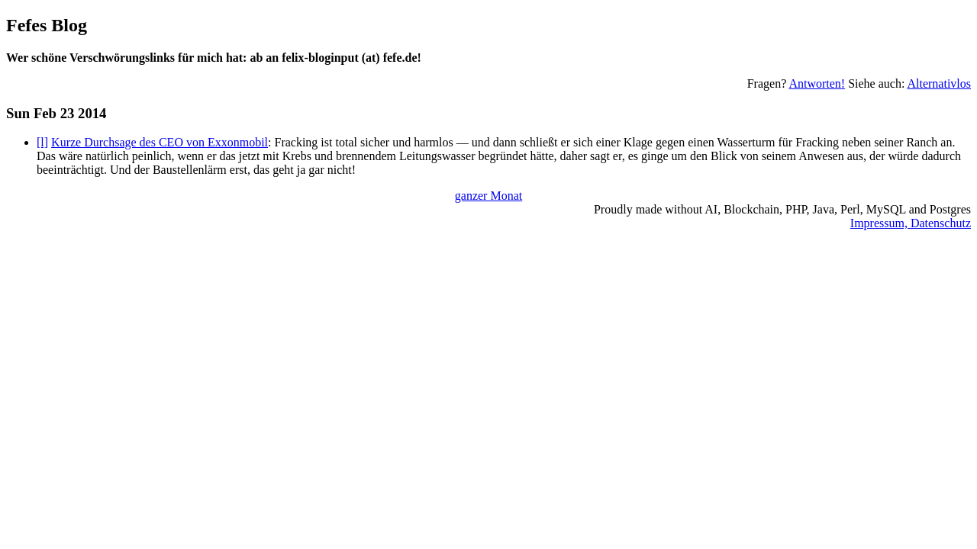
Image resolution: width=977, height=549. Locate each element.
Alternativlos (939, 83)
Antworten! (816, 83)
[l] (42, 142)
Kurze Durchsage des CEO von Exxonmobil (159, 142)
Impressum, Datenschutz (910, 223)
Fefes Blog (46, 25)
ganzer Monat (488, 195)
